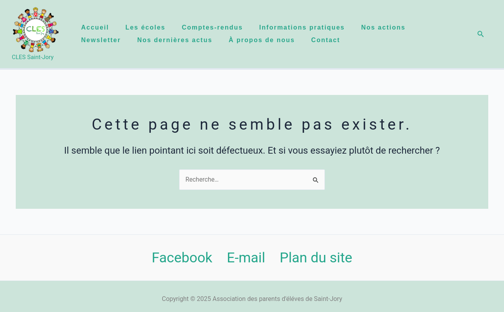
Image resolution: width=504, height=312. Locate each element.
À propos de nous (264, 40)
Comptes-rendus (214, 27)
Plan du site (316, 258)
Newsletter (100, 40)
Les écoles (146, 27)
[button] (480, 34)
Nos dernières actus (175, 40)
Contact (330, 40)
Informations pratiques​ (306, 27)
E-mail (245, 258)
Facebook (181, 258)
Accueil (94, 27)
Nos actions (389, 27)
